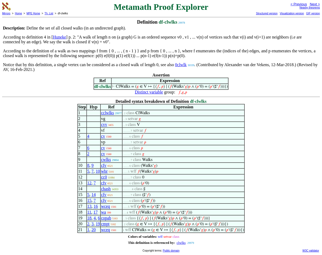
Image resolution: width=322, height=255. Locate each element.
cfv (103, 165)
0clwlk (181, 64)
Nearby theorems (309, 7)
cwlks (106, 159)
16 (96, 206)
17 (96, 212)
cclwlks (107, 112)
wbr (104, 171)
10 (98, 171)
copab (106, 218)
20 (93, 229)
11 (89, 212)
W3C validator (310, 250)
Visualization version (292, 13)
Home (18, 13)
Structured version (266, 13)
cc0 (104, 177)
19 (98, 224)
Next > (315, 4)
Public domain (171, 250)
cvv (104, 124)
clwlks (181, 243)
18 (89, 218)
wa (103, 212)
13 (89, 206)
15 (89, 200)
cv (103, 136)
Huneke (59, 37)
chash (106, 188)
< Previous (298, 4)
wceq (105, 206)
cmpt (105, 224)
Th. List (49, 13)
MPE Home (33, 13)
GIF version (313, 13)
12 (89, 183)
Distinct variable (149, 92)
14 (93, 194)
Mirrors (6, 13)
